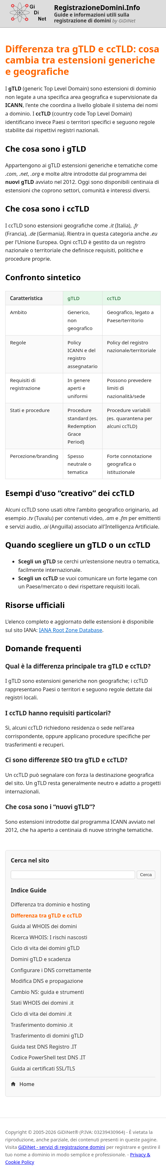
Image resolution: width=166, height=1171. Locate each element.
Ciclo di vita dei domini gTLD (45, 948)
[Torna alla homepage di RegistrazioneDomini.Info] (27, 14)
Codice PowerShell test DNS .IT (48, 1057)
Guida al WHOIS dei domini (44, 926)
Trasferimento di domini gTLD (47, 1035)
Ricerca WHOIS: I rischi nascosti (49, 937)
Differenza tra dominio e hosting (50, 904)
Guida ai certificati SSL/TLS (43, 1068)
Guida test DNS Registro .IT (44, 1046)
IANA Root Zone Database (70, 630)
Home (23, 1084)
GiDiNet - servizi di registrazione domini (61, 1147)
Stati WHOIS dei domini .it (42, 1002)
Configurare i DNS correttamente (51, 970)
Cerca (146, 874)
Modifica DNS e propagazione (47, 981)
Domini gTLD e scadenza (41, 959)
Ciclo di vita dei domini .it (41, 1013)
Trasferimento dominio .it (42, 1024)
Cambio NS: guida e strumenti (47, 992)
